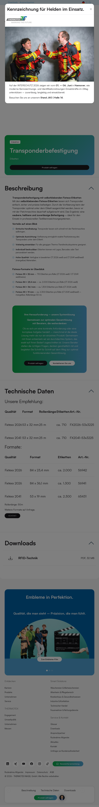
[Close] (91, 8)
